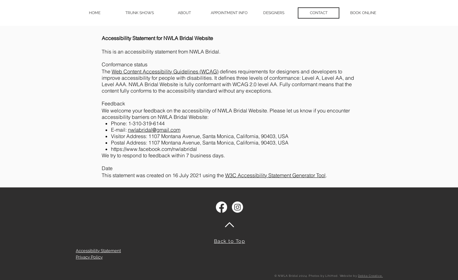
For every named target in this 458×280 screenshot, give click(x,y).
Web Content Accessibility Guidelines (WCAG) (165, 71)
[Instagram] (237, 207)
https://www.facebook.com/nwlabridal (154, 149)
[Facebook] (221, 207)
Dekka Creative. (370, 275)
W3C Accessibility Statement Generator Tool (275, 175)
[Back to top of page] (229, 225)
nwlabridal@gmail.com (154, 130)
